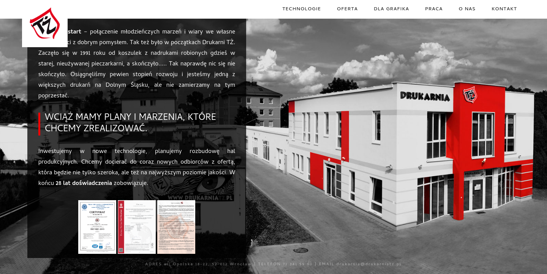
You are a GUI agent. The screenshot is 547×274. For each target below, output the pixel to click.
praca (434, 9)
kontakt (504, 9)
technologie (301, 9)
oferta (347, 9)
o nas (467, 9)
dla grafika (391, 9)
